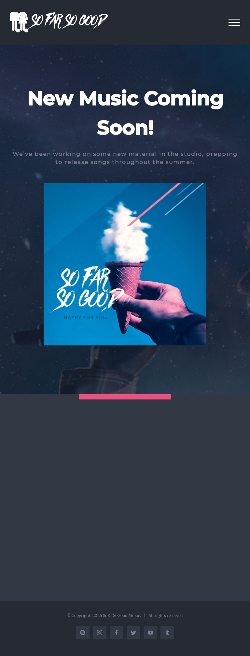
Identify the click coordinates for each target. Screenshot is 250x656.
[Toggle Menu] (234, 22)
